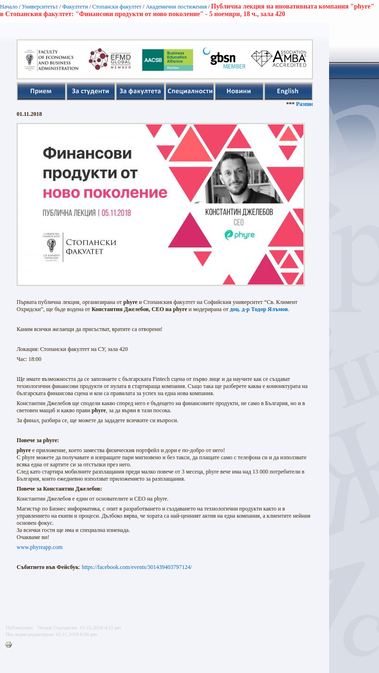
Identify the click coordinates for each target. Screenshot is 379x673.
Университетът (40, 6)
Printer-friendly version (11, 645)
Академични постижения (176, 6)
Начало (9, 6)
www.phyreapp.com (40, 547)
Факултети (75, 6)
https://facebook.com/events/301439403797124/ (137, 567)
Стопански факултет (117, 6)
